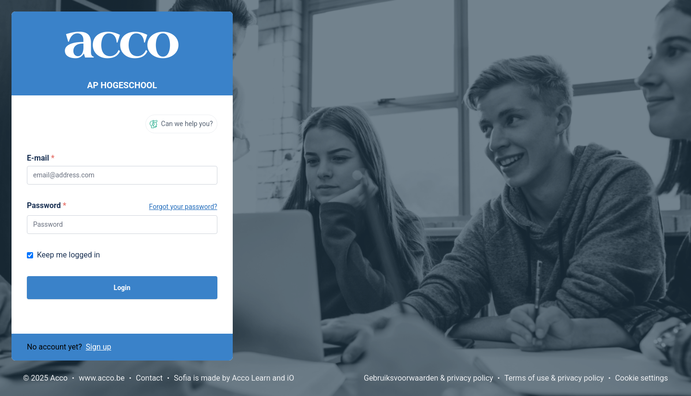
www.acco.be (102, 378)
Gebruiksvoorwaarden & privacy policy (428, 378)
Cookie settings (641, 378)
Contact (149, 378)
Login (122, 287)
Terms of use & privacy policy (554, 378)
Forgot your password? (183, 206)
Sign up (98, 346)
